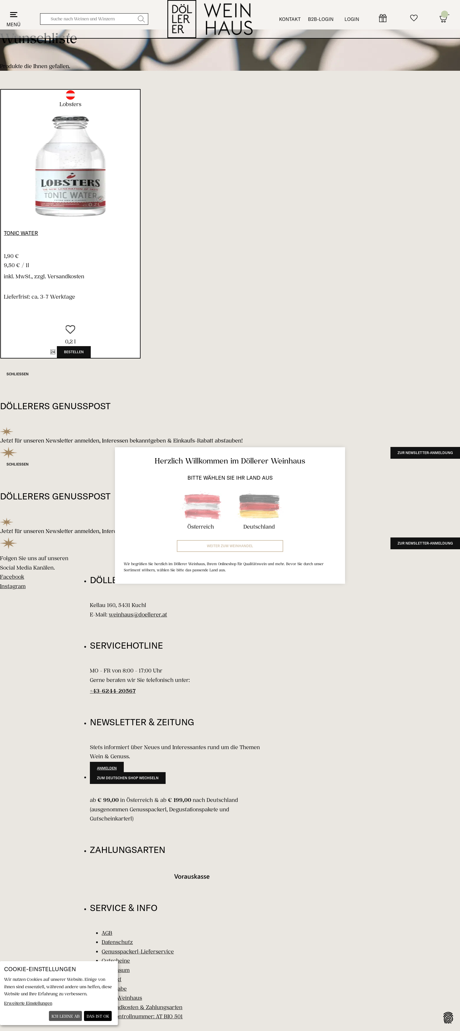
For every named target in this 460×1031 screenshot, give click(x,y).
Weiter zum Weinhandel (230, 546)
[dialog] (59, 993)
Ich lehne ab (66, 1016)
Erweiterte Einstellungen (28, 1003)
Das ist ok (98, 1016)
